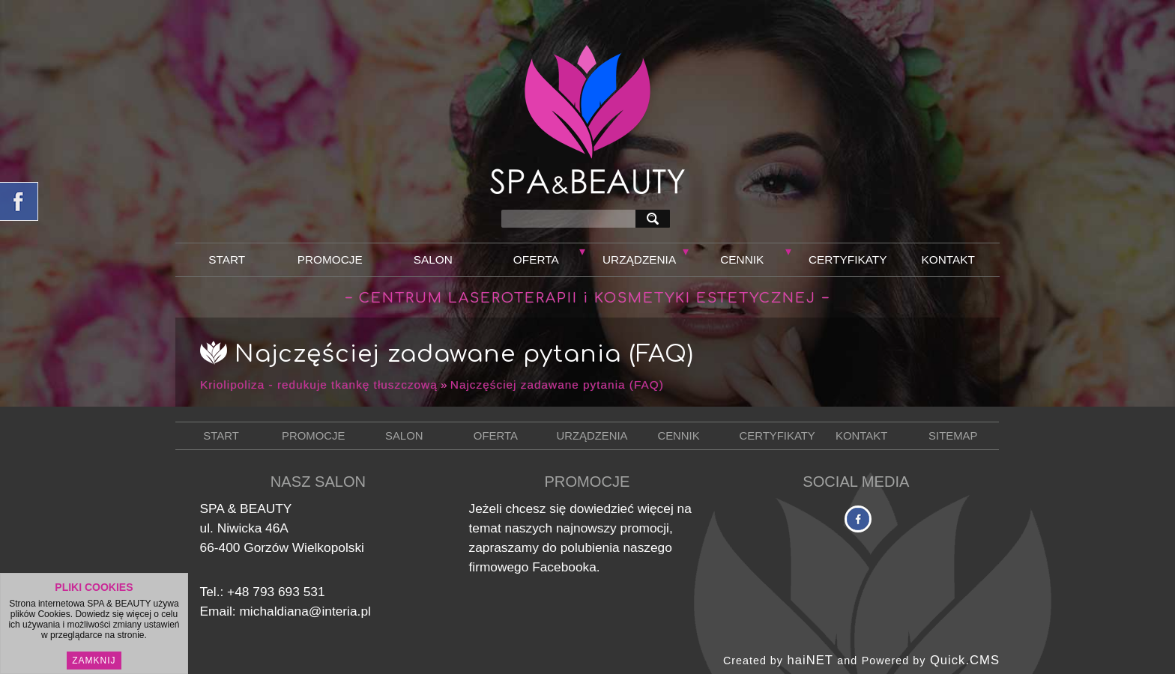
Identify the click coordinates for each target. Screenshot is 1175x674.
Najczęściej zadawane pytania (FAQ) (557, 384)
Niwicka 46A (253, 527)
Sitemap (952, 436)
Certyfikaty (847, 259)
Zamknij (93, 663)
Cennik (742, 259)
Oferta (536, 259)
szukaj (655, 218)
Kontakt (948, 259)
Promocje (330, 259)
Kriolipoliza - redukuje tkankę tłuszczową (319, 384)
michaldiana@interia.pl (304, 611)
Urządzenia (639, 259)
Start (226, 259)
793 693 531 (288, 591)
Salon (433, 259)
